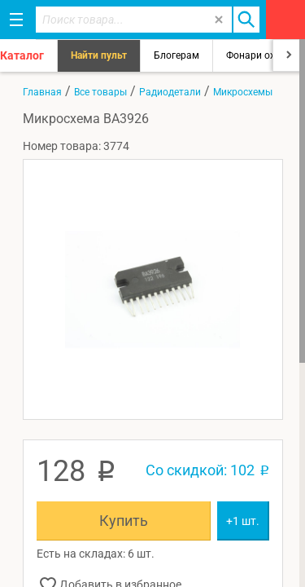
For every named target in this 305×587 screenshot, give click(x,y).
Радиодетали (170, 92)
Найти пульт (99, 55)
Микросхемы (242, 92)
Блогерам (176, 55)
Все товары (100, 92)
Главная (42, 92)
